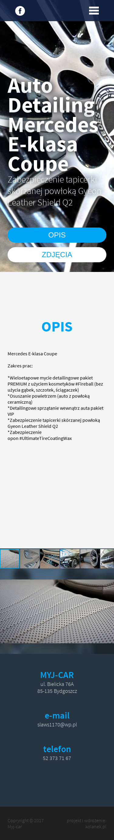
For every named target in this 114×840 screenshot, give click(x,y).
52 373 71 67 (57, 757)
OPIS (57, 235)
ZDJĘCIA (57, 254)
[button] (30, 558)
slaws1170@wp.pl (57, 724)
